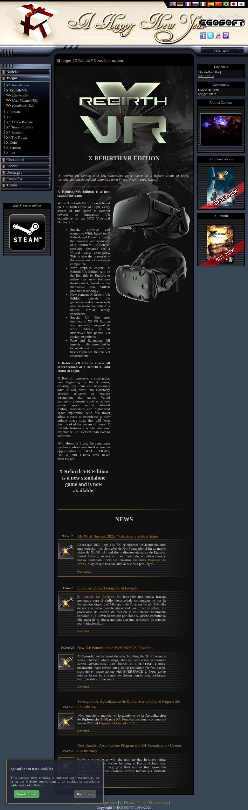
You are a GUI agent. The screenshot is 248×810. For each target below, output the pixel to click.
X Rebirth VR (16, 90)
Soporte (12, 166)
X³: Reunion (14, 132)
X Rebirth (13, 112)
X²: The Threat (16, 137)
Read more (85, 794)
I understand (26, 794)
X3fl (9, 117)
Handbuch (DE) (23, 105)
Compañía (14, 179)
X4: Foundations (18, 85)
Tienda (11, 185)
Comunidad (15, 159)
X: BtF (11, 153)
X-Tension (13, 147)
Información (20, 95)
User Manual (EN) (25, 100)
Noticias (12, 71)
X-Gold (11, 142)
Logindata (221, 67)
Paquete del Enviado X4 (102, 596)
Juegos (11, 78)
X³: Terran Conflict (19, 127)
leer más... (84, 571)
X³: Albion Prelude (19, 122)
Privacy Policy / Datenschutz (146, 802)
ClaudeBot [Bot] (209, 72)
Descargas (14, 172)
